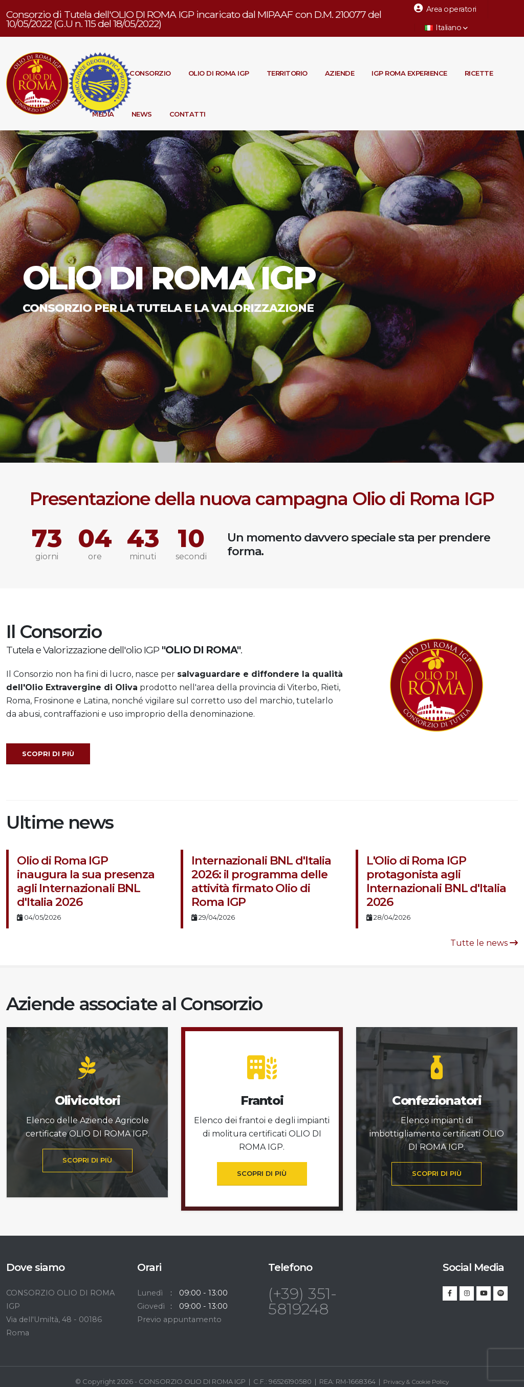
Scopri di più (48, 754)
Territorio (287, 73)
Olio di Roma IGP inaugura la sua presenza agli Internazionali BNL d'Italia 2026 (86, 881)
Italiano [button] (446, 27)
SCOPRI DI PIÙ (87, 1160)
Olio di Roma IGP (218, 73)
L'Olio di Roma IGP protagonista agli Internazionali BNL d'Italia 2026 (436, 881)
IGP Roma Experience (409, 73)
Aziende (340, 73)
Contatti (187, 114)
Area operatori (445, 9)
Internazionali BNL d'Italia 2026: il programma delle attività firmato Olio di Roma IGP (261, 881)
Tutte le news (484, 943)
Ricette (479, 73)
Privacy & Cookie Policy (416, 1381)
